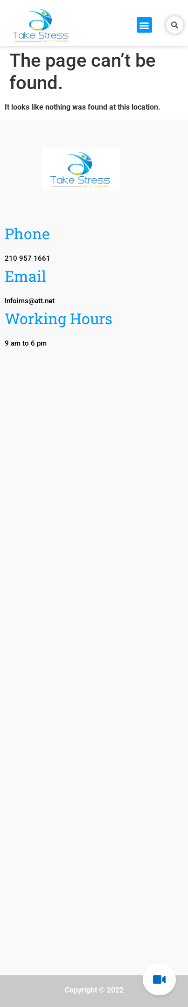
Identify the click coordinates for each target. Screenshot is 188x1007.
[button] (144, 25)
